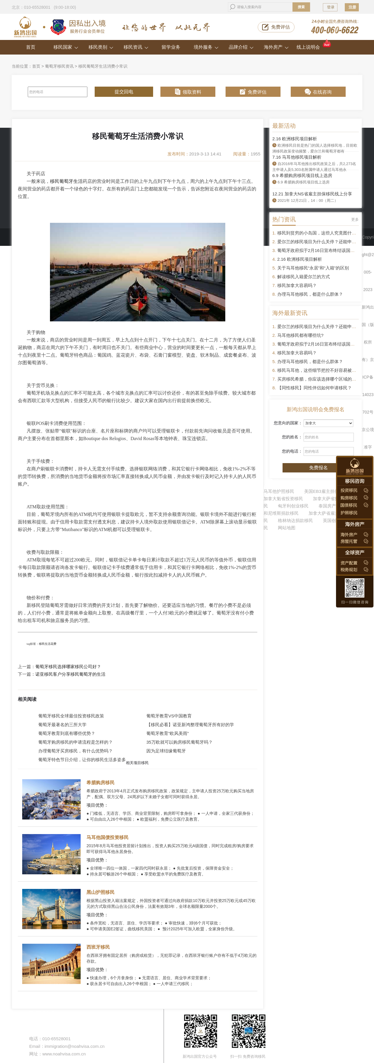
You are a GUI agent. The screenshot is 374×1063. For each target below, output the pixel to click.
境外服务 (206, 47)
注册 (352, 7)
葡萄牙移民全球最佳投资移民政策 (71, 715)
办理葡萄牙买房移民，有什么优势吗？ (75, 750)
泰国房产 (327, 505)
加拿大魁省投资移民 (283, 498)
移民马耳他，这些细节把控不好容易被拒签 (319, 370)
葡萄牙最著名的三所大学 (62, 724)
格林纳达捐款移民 (295, 520)
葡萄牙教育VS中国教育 (169, 715)
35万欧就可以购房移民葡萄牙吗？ (179, 742)
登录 (331, 7)
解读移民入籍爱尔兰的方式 (303, 276)
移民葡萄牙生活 (66, 181)
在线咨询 (322, 92)
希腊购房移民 (100, 782)
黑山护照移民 (100, 892)
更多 (355, 219)
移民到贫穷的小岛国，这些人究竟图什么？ (319, 232)
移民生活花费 (47, 643)
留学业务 (171, 47)
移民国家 (65, 47)
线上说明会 (314, 45)
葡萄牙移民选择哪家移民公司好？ (68, 666)
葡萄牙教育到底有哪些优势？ (66, 733)
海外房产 (276, 47)
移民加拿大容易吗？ (297, 285)
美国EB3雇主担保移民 (325, 491)
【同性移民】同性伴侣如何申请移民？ (314, 387)
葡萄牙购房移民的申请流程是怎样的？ (75, 742)
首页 (30, 47)
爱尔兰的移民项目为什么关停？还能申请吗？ (321, 241)
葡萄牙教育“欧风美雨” (167, 733)
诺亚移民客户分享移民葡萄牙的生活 (70, 674)
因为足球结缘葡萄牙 (166, 750)
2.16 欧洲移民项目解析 (294, 138)
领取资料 (192, 92)
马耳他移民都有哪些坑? (300, 335)
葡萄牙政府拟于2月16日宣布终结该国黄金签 (320, 250)
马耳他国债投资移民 (107, 837)
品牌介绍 (241, 47)
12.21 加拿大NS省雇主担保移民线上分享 (312, 193)
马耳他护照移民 (279, 491)
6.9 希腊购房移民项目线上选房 (302, 175)
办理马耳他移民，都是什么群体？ (310, 294)
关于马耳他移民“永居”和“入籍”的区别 (313, 267)
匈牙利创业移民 (293, 505)
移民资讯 (136, 47)
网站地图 (286, 527)
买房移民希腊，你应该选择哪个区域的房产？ (321, 378)
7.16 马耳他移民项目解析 (296, 157)
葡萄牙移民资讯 (59, 66)
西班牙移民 (98, 947)
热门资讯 (284, 219)
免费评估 (280, 26)
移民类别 (101, 47)
